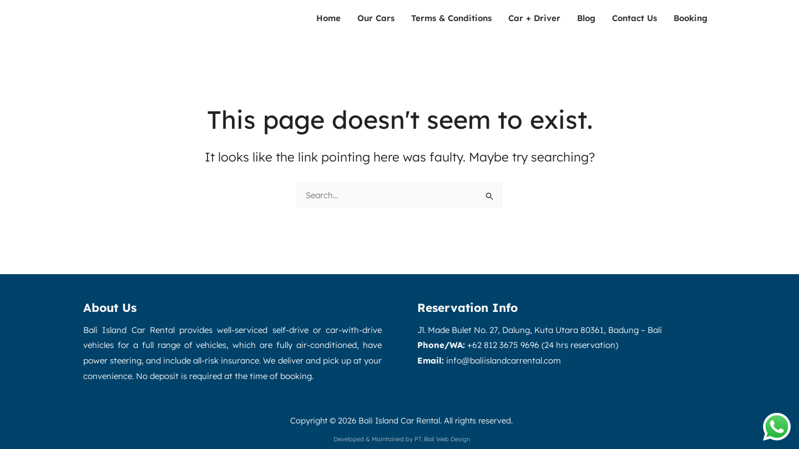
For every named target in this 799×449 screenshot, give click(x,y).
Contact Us (634, 18)
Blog (586, 18)
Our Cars (376, 18)
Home (328, 18)
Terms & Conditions (451, 18)
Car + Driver (534, 18)
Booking (690, 18)
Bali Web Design (447, 439)
